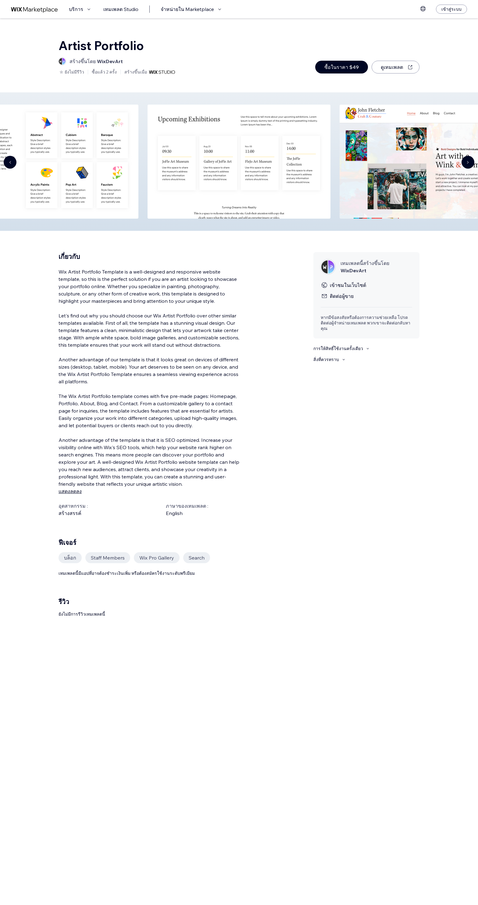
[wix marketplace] (34, 9)
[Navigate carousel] (10, 162)
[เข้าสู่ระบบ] (451, 9)
